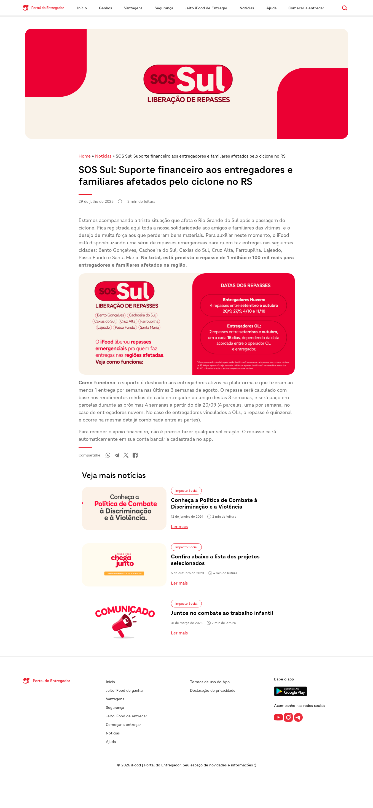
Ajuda (271, 8)
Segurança (164, 8)
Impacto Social (186, 491)
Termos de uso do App (210, 682)
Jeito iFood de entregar (126, 716)
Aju (109, 741)
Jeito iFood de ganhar (125, 690)
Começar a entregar (306, 8)
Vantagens (133, 8)
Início (82, 8)
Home (85, 155)
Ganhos (105, 8)
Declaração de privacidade (212, 690)
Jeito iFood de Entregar (206, 8)
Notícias (247, 8)
